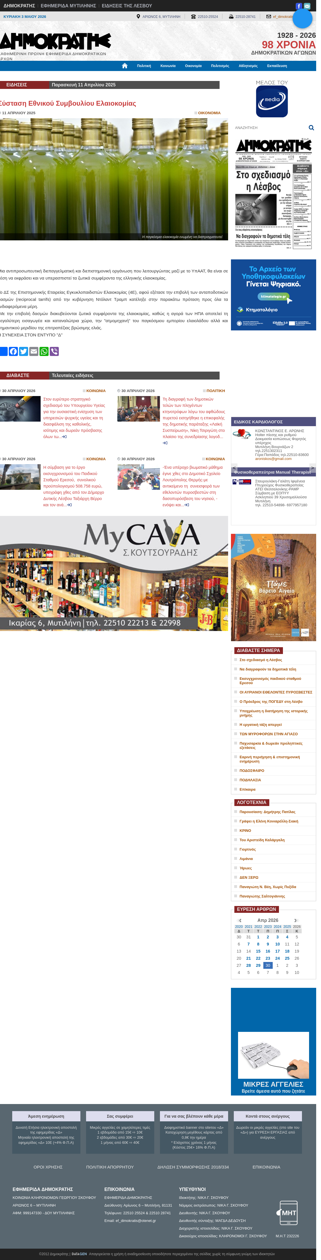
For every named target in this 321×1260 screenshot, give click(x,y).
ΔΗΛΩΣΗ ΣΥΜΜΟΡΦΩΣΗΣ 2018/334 (193, 1167)
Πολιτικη (216, 391)
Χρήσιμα (115, 76)
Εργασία (43, 76)
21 (248, 958)
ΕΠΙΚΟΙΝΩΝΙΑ (266, 1167)
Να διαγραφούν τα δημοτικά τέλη (268, 669)
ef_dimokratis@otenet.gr (291, 17)
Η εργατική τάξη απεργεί (261, 724)
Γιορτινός (248, 849)
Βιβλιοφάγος (70, 76)
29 (258, 965)
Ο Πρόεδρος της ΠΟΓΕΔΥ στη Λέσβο (271, 701)
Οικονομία (193, 66)
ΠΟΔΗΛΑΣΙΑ (250, 780)
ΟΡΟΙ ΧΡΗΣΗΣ (48, 1167)
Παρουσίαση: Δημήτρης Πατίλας (268, 812)
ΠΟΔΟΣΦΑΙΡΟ (252, 771)
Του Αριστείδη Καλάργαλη (262, 840)
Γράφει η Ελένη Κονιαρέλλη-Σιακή (269, 821)
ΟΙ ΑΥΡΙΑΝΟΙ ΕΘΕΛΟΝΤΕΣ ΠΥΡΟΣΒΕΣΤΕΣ (276, 692)
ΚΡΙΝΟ (245, 830)
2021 (249, 927)
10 (277, 944)
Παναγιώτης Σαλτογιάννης (262, 896)
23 (268, 958)
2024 (278, 927)
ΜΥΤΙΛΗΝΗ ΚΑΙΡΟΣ (273, 1010)
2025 (287, 927)
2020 (239, 927)
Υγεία (94, 76)
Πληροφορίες (163, 76)
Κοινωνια (96, 391)
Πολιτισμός (220, 66)
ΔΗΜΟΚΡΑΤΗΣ (19, 5)
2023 (268, 927)
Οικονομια (209, 113)
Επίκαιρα (248, 789)
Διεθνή (137, 76)
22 (258, 958)
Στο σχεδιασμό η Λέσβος (261, 660)
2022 (258, 927)
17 (277, 951)
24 (277, 958)
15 (258, 951)
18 (287, 951)
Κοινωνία (168, 66)
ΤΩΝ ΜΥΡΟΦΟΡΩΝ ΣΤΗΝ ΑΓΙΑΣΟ (269, 734)
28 (248, 965)
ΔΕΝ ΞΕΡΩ (249, 877)
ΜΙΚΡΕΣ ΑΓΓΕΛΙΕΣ (273, 1083)
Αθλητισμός (248, 66)
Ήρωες (246, 868)
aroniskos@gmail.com (273, 459)
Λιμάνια (246, 859)
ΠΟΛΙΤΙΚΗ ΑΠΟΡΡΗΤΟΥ (110, 1167)
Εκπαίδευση (277, 66)
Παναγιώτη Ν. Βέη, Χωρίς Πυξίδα (268, 887)
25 (287, 958)
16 (268, 951)
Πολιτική (144, 66)
